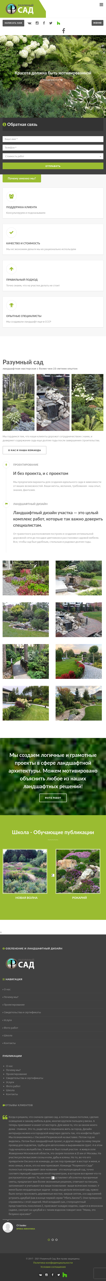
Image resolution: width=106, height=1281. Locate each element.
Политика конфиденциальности (53, 1262)
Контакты (9, 1043)
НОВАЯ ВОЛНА (26, 897)
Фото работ (53, 798)
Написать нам (13, 23)
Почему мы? (10, 996)
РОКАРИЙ (79, 897)
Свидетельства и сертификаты (22, 1012)
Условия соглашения (53, 1266)
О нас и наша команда (24, 450)
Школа (7, 1035)
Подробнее (53, 80)
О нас (7, 989)
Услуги (7, 1020)
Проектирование (14, 1004)
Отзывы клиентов (19, 1105)
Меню (97, 23)
